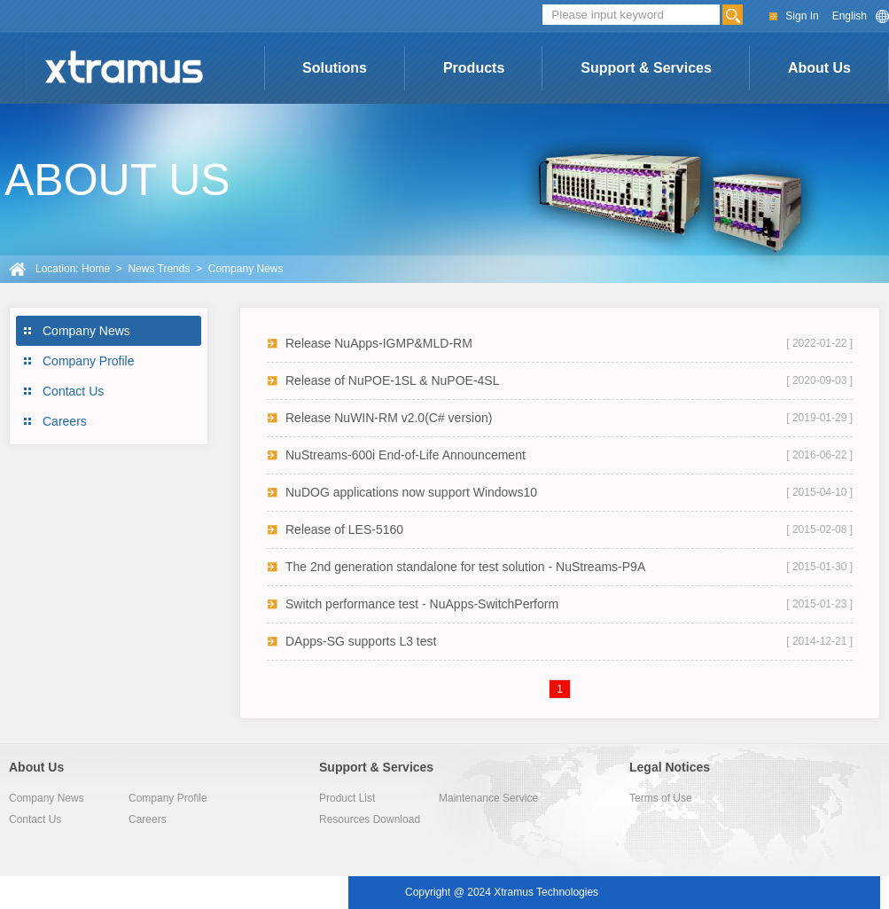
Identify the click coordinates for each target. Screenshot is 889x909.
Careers (65, 421)
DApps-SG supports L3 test (360, 641)
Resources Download (369, 819)
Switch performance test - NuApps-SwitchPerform (421, 604)
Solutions (334, 67)
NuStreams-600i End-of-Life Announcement (405, 455)
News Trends (159, 269)
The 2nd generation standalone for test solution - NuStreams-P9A (465, 567)
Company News (86, 331)
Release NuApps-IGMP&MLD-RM (378, 343)
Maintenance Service (488, 798)
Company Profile (89, 361)
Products (473, 67)
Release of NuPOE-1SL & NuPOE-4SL (392, 380)
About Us (819, 67)
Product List (347, 798)
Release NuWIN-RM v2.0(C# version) (388, 418)
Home (96, 269)
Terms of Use (660, 798)
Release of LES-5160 (344, 529)
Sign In (801, 16)
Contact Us (73, 391)
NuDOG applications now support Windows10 (411, 492)
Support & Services (646, 67)
